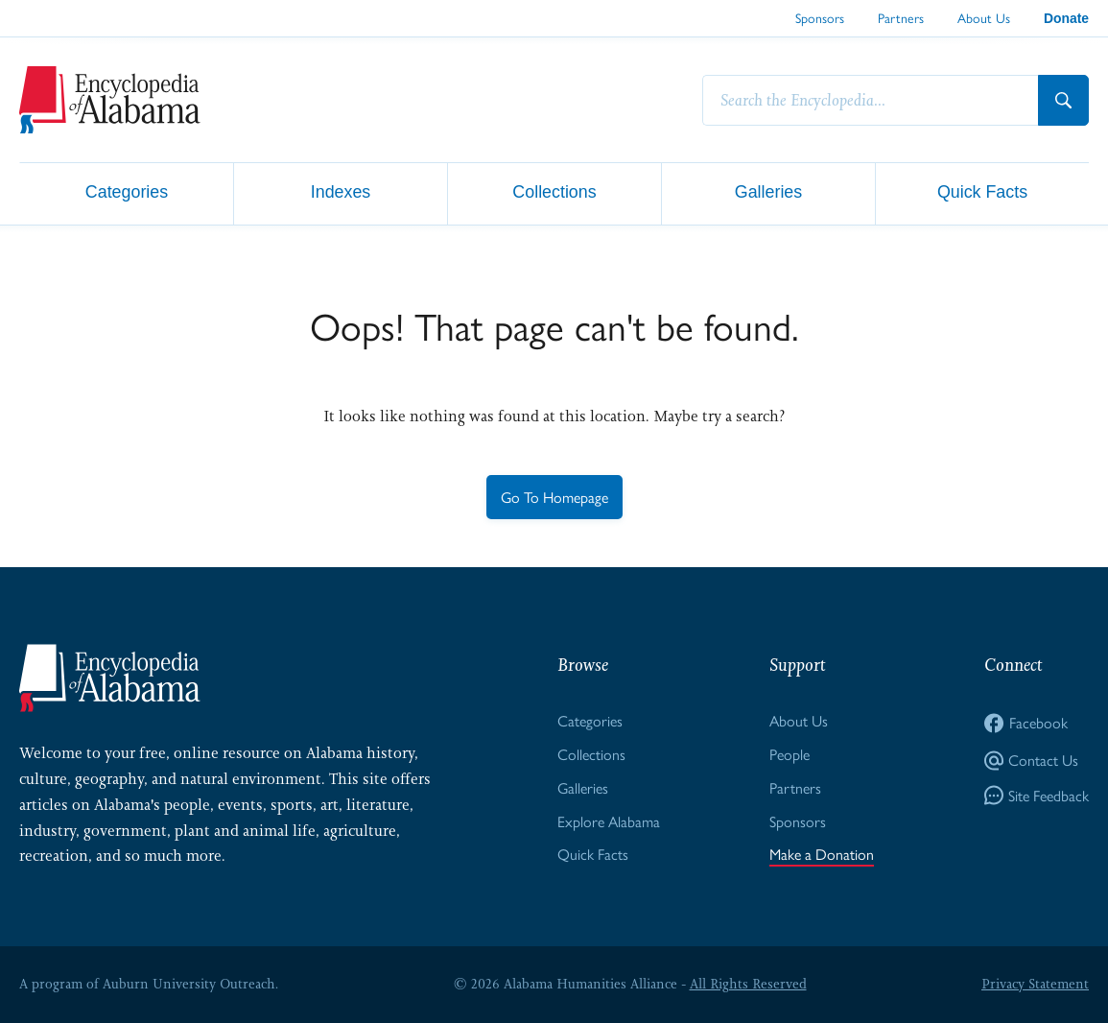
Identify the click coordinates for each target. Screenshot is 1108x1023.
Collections (554, 192)
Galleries (768, 192)
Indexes (341, 192)
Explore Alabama (608, 821)
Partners (901, 17)
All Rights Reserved (748, 983)
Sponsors (819, 17)
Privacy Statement (1035, 983)
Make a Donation (821, 854)
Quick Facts (982, 192)
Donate (1066, 18)
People (789, 754)
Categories (126, 192)
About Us (983, 17)
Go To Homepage (554, 497)
